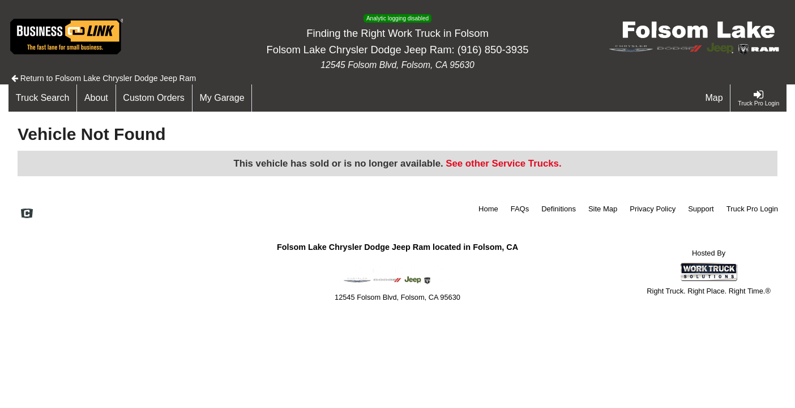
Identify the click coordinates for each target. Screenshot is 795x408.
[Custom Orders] (154, 98)
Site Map (602, 209)
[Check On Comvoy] (27, 214)
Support (701, 209)
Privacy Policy (653, 209)
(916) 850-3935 (493, 50)
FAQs (520, 209)
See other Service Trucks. (503, 163)
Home (488, 209)
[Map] (714, 98)
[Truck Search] (42, 98)
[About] (96, 98)
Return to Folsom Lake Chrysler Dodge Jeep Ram (103, 78)
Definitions (558, 209)
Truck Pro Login (752, 209)
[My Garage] (223, 98)
